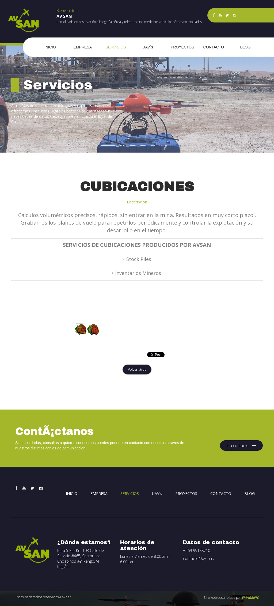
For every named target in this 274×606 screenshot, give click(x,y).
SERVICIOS (116, 47)
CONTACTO (213, 47)
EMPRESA (83, 47)
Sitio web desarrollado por (231, 597)
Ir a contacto (241, 445)
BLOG (245, 47)
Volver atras (137, 369)
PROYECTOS (182, 47)
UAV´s (147, 47)
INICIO (50, 47)
